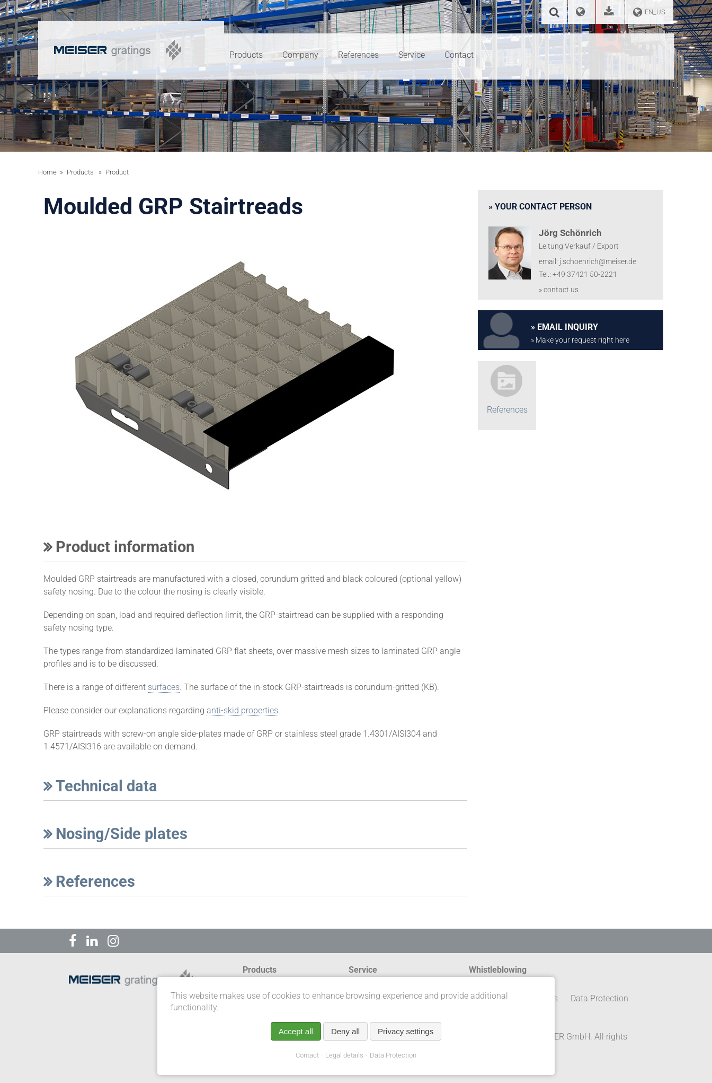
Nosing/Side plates (115, 834)
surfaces (164, 687)
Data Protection (393, 1055)
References (89, 881)
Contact (307, 1055)
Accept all (296, 1031)
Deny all (345, 1031)
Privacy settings (405, 1031)
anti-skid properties (242, 710)
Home (47, 172)
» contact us (558, 289)
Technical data (100, 786)
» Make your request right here (580, 340)
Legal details (344, 1055)
